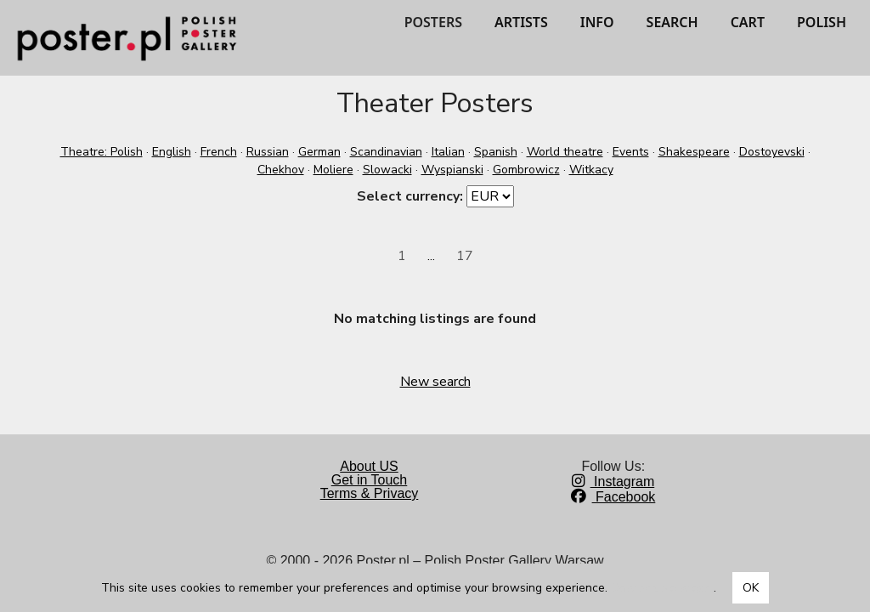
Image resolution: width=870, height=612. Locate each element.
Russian (267, 152)
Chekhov (280, 170)
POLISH (821, 22)
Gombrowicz (526, 170)
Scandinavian (386, 152)
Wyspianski (452, 170)
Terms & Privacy (369, 493)
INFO (597, 22)
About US (369, 466)
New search (435, 381)
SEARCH (672, 22)
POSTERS (433, 22)
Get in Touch (369, 480)
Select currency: (410, 196)
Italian (448, 152)
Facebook (613, 497)
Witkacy (591, 170)
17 (464, 255)
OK (751, 588)
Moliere (333, 170)
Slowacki (387, 170)
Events (631, 152)
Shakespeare (694, 152)
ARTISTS (521, 22)
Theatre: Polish (101, 152)
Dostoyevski (772, 152)
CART (748, 22)
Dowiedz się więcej (662, 588)
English (171, 152)
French (219, 152)
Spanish (495, 152)
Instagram (613, 481)
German (319, 152)
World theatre (565, 152)
